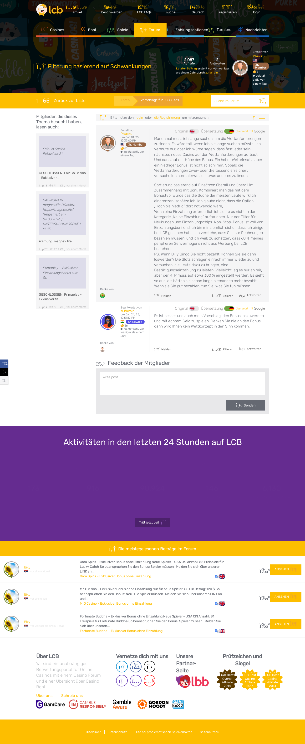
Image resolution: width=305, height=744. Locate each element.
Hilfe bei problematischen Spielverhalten (164, 732)
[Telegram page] (122, 666)
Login (139, 118)
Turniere (220, 30)
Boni (85, 31)
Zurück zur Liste (61, 100)
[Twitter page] (149, 666)
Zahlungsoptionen (185, 31)
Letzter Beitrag (187, 68)
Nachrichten (253, 31)
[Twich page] (122, 680)
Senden (249, 405)
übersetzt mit (250, 131)
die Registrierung (167, 118)
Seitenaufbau (211, 732)
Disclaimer (91, 732)
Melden (162, 296)
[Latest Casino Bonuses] (50, 10)
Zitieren (222, 296)
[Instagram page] (136, 680)
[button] (220, 576)
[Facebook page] (136, 666)
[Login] (257, 10)
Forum (150, 31)
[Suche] (263, 101)
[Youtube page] (149, 680)
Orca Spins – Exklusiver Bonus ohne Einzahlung (115, 576)
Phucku (258, 56)
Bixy (27, 567)
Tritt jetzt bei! (152, 522)
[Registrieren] (229, 10)
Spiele (117, 31)
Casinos (52, 31)
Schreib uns (72, 695)
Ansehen (285, 569)
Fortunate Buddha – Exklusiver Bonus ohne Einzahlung (121, 631)
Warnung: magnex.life (55, 241)
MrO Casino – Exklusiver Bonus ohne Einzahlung (116, 604)
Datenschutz (117, 732)
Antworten (253, 295)
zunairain (211, 72)
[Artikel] (79, 10)
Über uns (44, 695)
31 (263, 569)
